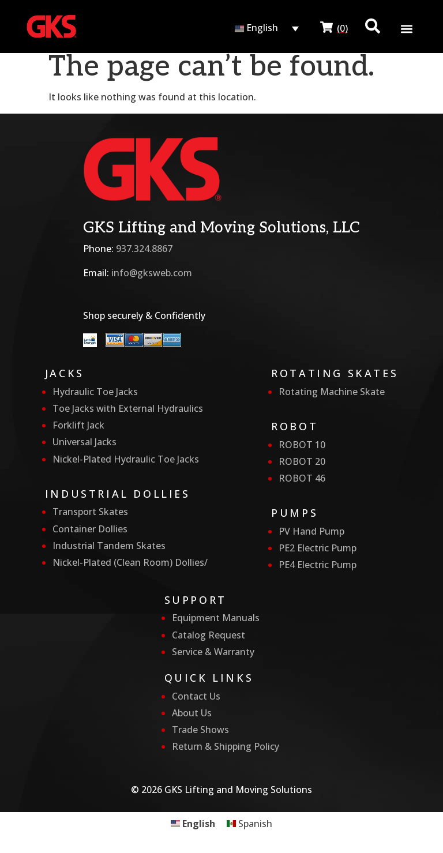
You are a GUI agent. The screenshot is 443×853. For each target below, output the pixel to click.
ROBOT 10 (302, 444)
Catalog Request (208, 635)
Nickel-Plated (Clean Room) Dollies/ (130, 562)
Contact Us (196, 696)
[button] (406, 28)
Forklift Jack (78, 425)
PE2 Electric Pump (317, 548)
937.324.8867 (144, 248)
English (256, 27)
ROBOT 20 (302, 461)
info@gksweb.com (151, 272)
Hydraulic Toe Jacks (95, 391)
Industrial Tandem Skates (109, 545)
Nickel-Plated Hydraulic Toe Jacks (125, 459)
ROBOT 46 (302, 478)
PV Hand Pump (311, 531)
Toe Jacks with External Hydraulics (127, 408)
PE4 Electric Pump (317, 564)
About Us (192, 713)
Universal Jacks (84, 441)
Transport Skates (90, 511)
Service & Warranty (213, 651)
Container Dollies (89, 529)
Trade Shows (200, 729)
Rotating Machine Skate (332, 391)
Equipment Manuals (216, 617)
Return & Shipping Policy (225, 746)
